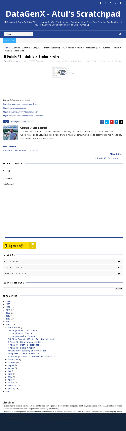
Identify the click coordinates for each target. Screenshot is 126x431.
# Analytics (27, 122)
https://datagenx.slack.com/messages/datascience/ (23, 116)
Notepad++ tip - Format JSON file (23, 346)
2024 (8, 293)
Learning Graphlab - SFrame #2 (22, 328)
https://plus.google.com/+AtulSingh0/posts (20, 112)
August (11, 360)
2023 (8, 296)
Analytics (26, 47)
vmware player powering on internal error (27, 343)
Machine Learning (52, 47)
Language (37, 47)
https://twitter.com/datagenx (14, 108)
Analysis (16, 47)
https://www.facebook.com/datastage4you (20, 104)
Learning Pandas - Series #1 (21, 325)
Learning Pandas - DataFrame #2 (23, 322)
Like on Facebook (63, 260)
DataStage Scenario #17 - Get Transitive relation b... (32, 331)
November (13, 351)
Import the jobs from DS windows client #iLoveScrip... (32, 349)
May (10, 369)
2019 (8, 308)
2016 (8, 316)
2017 (8, 314)
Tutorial (106, 47)
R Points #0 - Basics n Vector (21, 340)
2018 (8, 311)
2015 (8, 383)
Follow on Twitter (63, 254)
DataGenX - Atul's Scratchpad (63, 13)
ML (63, 47)
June (10, 366)
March (11, 375)
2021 (8, 302)
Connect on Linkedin (63, 266)
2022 (8, 299)
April (10, 372)
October (12, 354)
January (11, 381)
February (12, 378)
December (13, 319)
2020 (8, 305)
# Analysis (15, 122)
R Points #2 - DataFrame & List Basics (25, 334)
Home (7, 47)
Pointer (71, 47)
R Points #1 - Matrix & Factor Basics (24, 337)
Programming (90, 47)
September (13, 357)
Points (79, 47)
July (10, 363)
